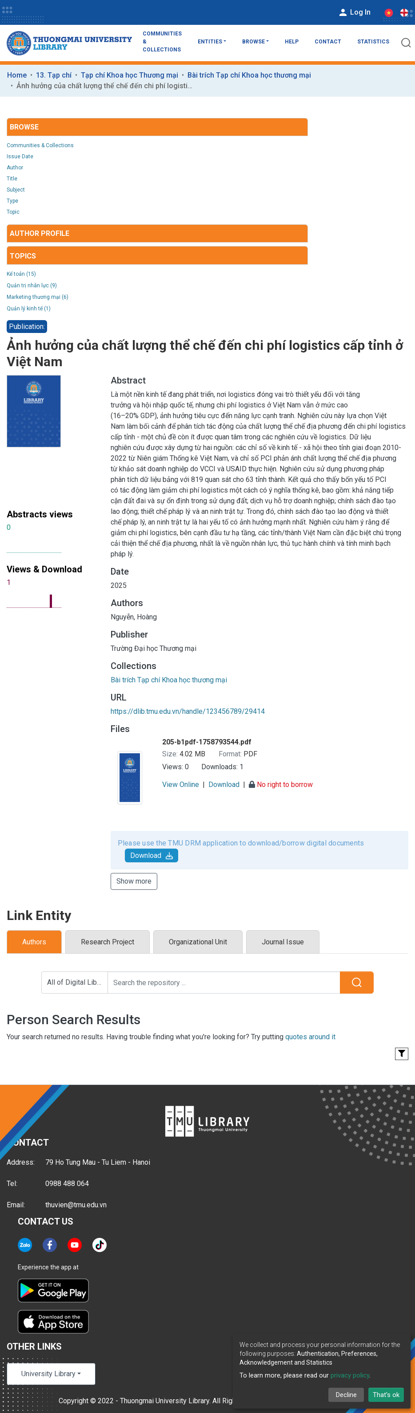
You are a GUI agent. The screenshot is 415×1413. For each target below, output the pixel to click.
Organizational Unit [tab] (198, 942)
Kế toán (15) (21, 274)
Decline (346, 1395)
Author (15, 167)
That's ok (386, 1395)
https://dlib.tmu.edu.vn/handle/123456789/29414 (188, 711)
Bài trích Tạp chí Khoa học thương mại (249, 75)
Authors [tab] (34, 942)
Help (292, 42)
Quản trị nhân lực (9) (32, 285)
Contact (328, 42)
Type (12, 201)
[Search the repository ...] (224, 982)
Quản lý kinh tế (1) (29, 308)
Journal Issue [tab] (283, 942)
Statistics (373, 42)
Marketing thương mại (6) (37, 297)
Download (151, 855)
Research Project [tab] (107, 942)
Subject (16, 190)
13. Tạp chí (54, 75)
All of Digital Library (77, 982)
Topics (23, 256)
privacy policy (350, 1375)
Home (17, 75)
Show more (134, 881)
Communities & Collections (162, 42)
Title (12, 179)
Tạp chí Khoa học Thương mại (129, 75)
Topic (13, 212)
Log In (354, 12)
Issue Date (20, 156)
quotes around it (310, 1037)
